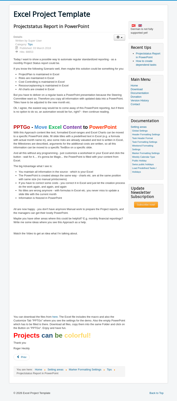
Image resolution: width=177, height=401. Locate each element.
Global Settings (140, 130)
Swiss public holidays (143, 164)
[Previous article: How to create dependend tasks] (21, 357)
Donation (136, 96)
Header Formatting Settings (146, 134)
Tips (30, 44)
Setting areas (139, 126)
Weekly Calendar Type (143, 157)
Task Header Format (142, 138)
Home (134, 85)
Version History (140, 100)
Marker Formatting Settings (146, 153)
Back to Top (156, 393)
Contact (135, 104)
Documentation (140, 93)
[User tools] (119, 37)
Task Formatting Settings (144, 142)
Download (137, 89)
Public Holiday (139, 160)
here (55, 316)
